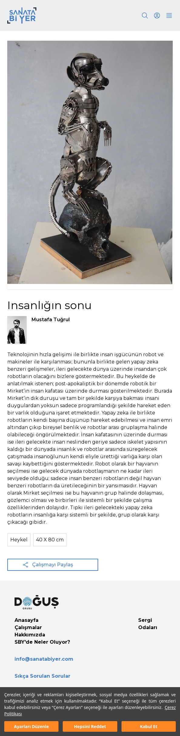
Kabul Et (148, 726)
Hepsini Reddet (90, 726)
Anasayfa (26, 620)
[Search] (144, 15)
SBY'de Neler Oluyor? (42, 642)
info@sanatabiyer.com (44, 659)
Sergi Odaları (147, 623)
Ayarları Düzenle (31, 726)
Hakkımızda (30, 635)
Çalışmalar (28, 627)
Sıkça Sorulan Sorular (42, 676)
